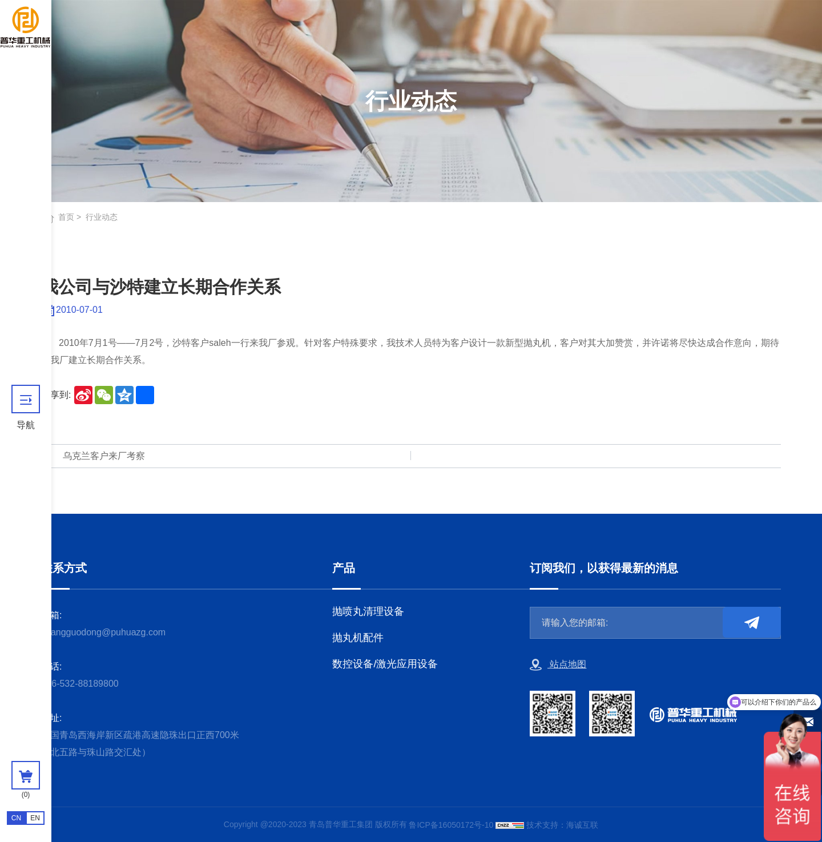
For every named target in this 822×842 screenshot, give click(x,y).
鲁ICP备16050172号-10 (451, 824)
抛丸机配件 (358, 637)
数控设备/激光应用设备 (385, 664)
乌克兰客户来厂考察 (104, 456)
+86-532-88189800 (80, 683)
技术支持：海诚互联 (562, 824)
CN (16, 818)
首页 (66, 216)
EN (35, 818)
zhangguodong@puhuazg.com (103, 632)
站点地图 (558, 665)
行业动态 (102, 216)
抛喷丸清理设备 (368, 611)
